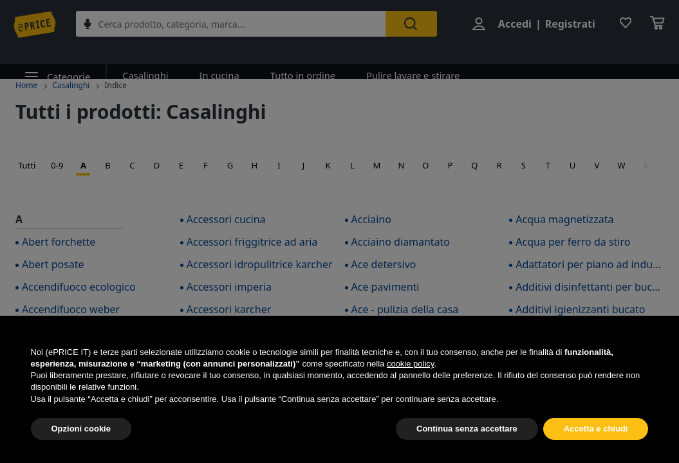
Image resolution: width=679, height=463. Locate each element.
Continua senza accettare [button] (466, 428)
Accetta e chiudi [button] (596, 428)
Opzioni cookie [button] (81, 428)
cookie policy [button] (410, 363)
